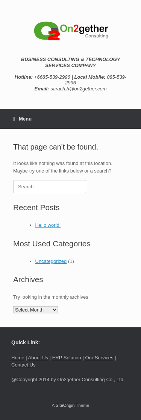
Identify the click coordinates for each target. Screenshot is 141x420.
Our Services (99, 357)
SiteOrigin (65, 405)
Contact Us (23, 365)
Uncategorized (51, 261)
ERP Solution (66, 357)
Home (17, 357)
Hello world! (48, 225)
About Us (38, 357)
